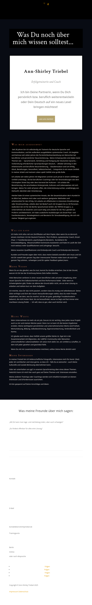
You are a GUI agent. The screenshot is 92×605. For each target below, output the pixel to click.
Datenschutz (23, 591)
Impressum (13, 591)
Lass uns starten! (46, 119)
